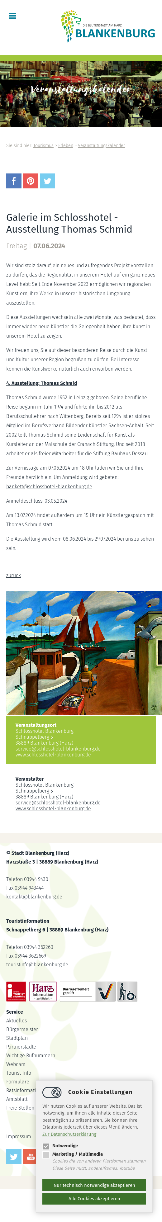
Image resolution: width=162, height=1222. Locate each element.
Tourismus (43, 145)
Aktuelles (16, 1021)
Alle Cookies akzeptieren (94, 1198)
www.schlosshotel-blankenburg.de (53, 755)
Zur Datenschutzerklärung (69, 1134)
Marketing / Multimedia (72, 1154)
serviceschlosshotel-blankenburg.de (58, 749)
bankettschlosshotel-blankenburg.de (49, 487)
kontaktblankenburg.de (34, 897)
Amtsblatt (16, 1099)
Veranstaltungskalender (101, 145)
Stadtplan (17, 1038)
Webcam (16, 1064)
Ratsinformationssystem (32, 1090)
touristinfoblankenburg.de (37, 965)
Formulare (17, 1082)
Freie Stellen (20, 1108)
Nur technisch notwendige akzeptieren (94, 1185)
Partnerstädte (21, 1047)
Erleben (65, 145)
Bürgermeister (22, 1029)
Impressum (18, 1137)
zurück (13, 575)
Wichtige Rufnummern (30, 1056)
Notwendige (60, 1146)
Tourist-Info (18, 1073)
